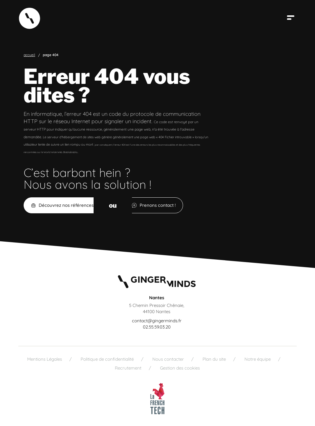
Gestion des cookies (180, 368)
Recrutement (128, 368)
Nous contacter (168, 359)
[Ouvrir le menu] (291, 18)
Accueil (29, 55)
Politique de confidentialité (107, 359)
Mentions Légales (44, 359)
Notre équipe (257, 359)
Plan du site (214, 359)
